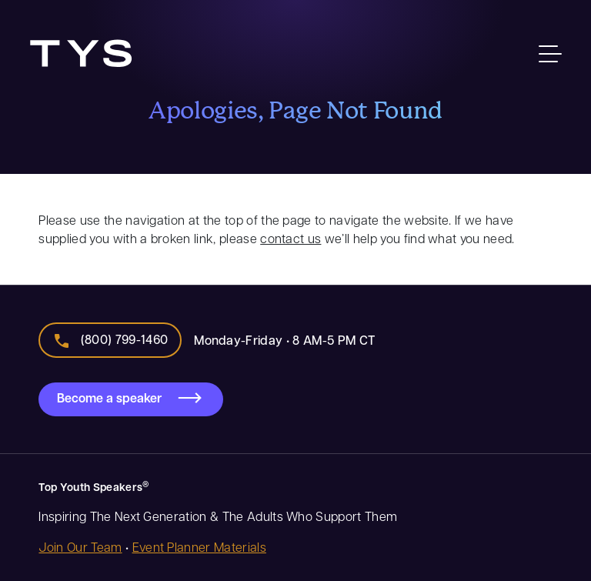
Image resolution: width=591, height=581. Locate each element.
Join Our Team (80, 547)
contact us (290, 238)
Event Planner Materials (199, 547)
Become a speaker (109, 397)
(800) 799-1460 (124, 339)
